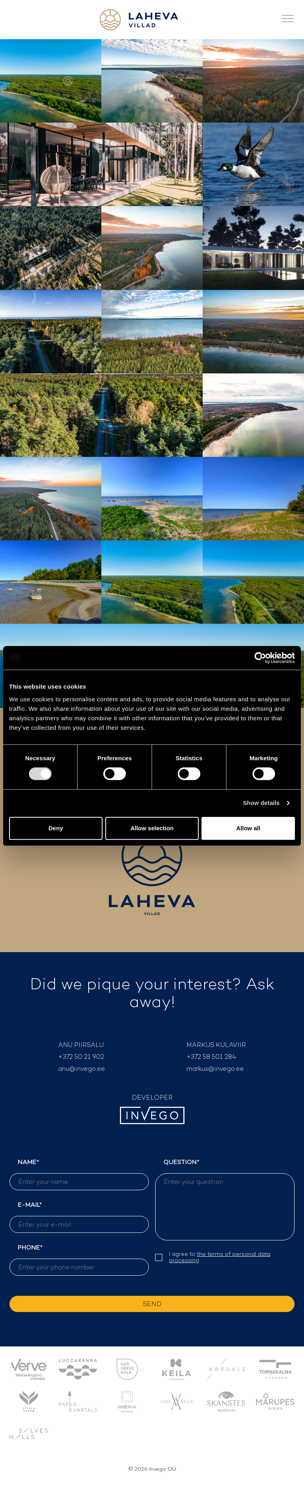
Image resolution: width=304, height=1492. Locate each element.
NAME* (79, 1174)
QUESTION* (224, 1199)
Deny (55, 828)
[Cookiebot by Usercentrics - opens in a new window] (260, 658)
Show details (261, 802)
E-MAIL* (79, 1216)
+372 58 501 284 (211, 1056)
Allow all (248, 828)
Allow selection (151, 828)
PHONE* (79, 1259)
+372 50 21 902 (81, 1056)
